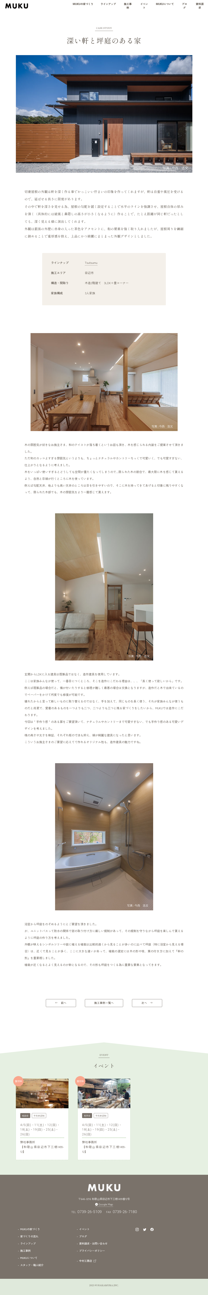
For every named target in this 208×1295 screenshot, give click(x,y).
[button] (83, 5)
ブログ (83, 1236)
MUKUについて (28, 1257)
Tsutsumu (91, 262)
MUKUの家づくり (30, 1229)
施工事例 (25, 1250)
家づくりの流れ (29, 1236)
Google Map (104, 1204)
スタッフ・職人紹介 (31, 1265)
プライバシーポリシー (92, 1250)
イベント (84, 1229)
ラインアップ (28, 1243)
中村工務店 (87, 1260)
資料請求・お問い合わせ (93, 1243)
